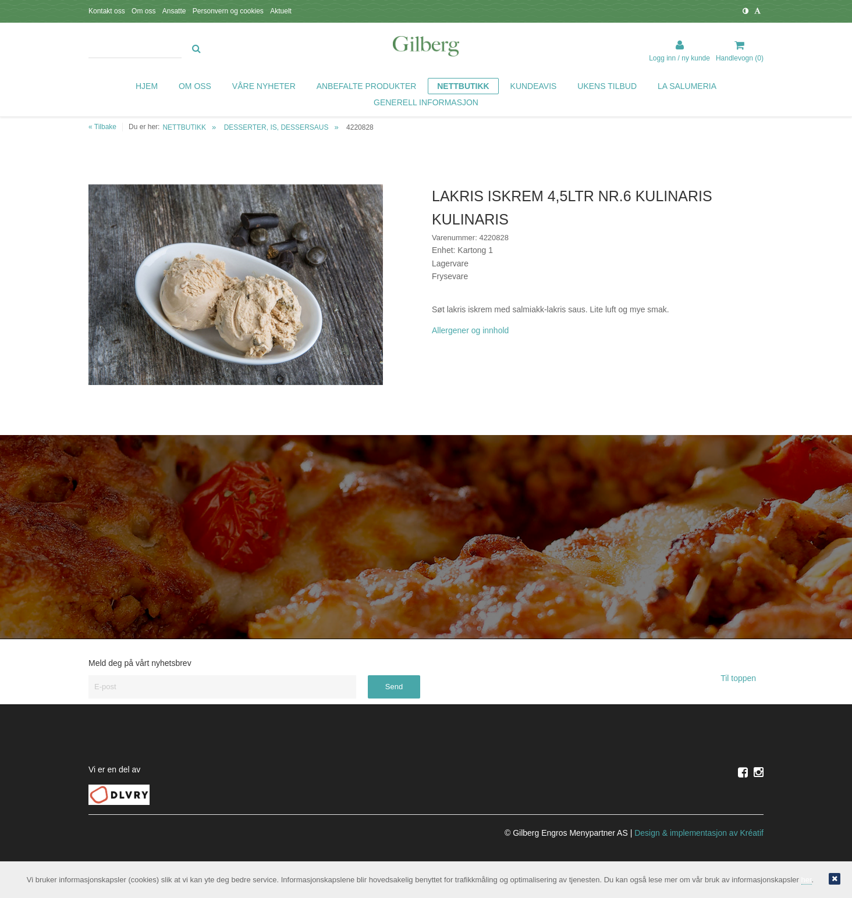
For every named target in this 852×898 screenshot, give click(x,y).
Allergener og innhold (470, 330)
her (806, 879)
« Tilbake (102, 127)
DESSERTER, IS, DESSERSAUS (276, 127)
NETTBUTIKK (184, 127)
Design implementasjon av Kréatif (699, 833)
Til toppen (742, 678)
